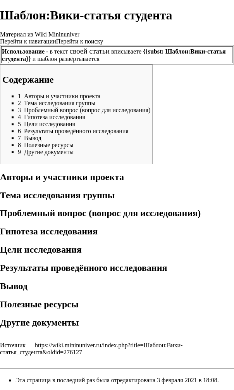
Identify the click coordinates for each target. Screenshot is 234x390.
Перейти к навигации (28, 41)
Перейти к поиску (79, 41)
